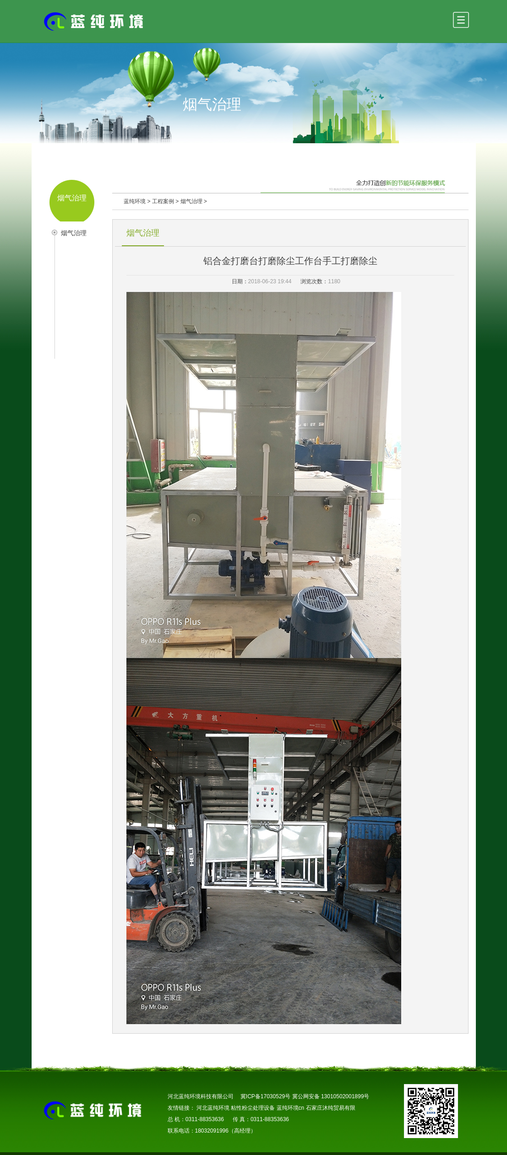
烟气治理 (74, 233)
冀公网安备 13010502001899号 (331, 1096)
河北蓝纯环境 (212, 1108)
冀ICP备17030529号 (265, 1096)
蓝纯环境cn (291, 1108)
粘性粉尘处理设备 (253, 1108)
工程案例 (163, 201)
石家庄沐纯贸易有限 (330, 1108)
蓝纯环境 (135, 201)
